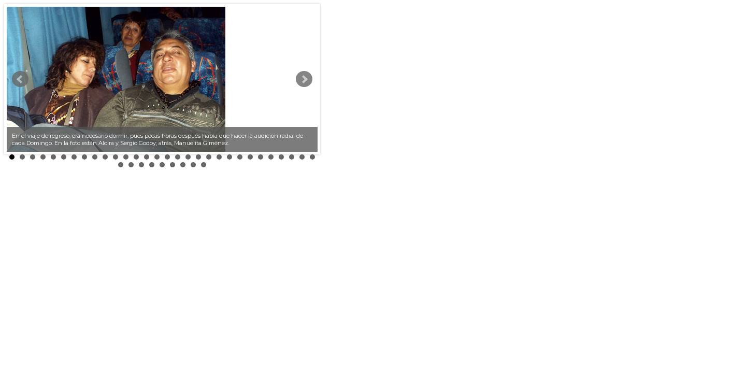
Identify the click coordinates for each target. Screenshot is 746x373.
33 (141, 164)
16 (167, 157)
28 (291, 157)
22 (229, 157)
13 (136, 157)
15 (157, 157)
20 (208, 157)
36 (172, 164)
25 (260, 157)
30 (312, 157)
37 (182, 164)
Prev (20, 79)
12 (125, 157)
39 (203, 164)
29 (302, 157)
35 (162, 164)
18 (188, 157)
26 (271, 157)
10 (105, 157)
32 (131, 164)
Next (304, 79)
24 (250, 157)
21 (219, 157)
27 (281, 157)
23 (239, 157)
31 (120, 164)
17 (177, 157)
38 (193, 164)
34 (151, 164)
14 (146, 157)
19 (198, 157)
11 (115, 157)
